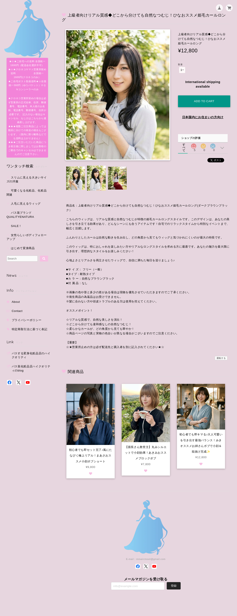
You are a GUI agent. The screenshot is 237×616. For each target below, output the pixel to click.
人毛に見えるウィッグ (26, 203)
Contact (17, 311)
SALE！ (16, 226)
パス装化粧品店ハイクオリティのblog (31, 368)
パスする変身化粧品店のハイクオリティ (31, 355)
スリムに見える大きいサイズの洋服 (27, 179)
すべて (183, 144)
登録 (173, 585)
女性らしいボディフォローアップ (27, 237)
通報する (221, 358)
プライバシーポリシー (27, 320)
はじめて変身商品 (23, 248)
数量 (180, 64)
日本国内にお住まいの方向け (203, 117)
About (16, 301)
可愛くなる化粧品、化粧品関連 (27, 192)
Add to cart (204, 101)
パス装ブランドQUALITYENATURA (20, 214)
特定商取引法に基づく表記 (29, 329)
